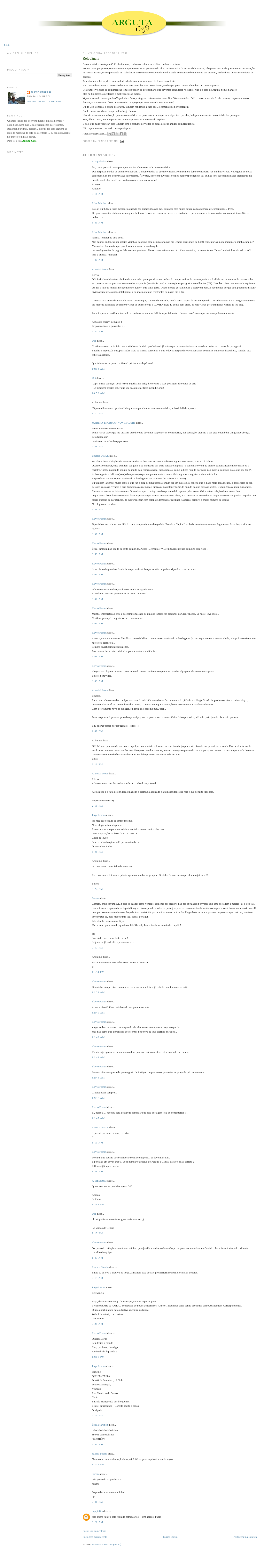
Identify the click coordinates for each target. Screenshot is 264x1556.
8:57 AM (97, 534)
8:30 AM (97, 1444)
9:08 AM (97, 656)
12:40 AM (98, 1012)
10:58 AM (98, 393)
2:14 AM (97, 1277)
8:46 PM (97, 1501)
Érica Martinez (100, 203)
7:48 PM (97, 446)
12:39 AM (98, 992)
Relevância (91, 58)
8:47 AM (97, 259)
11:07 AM (98, 1464)
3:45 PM (97, 851)
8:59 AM (97, 554)
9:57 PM (97, 947)
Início (7, 45)
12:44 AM (98, 1057)
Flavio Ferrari (99, 518)
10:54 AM (98, 368)
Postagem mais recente (95, 1536)
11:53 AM (98, 1204)
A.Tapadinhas (99, 161)
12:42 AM (98, 1037)
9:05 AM (97, 623)
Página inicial (170, 1536)
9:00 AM (97, 574)
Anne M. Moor (100, 269)
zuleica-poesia (99, 1453)
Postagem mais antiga (245, 1536)
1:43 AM (97, 1257)
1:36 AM (97, 1171)
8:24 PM (97, 888)
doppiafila (97, 1511)
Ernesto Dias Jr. (100, 455)
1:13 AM (97, 1142)
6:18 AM (97, 193)
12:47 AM (98, 1097)
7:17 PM (97, 1233)
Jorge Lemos (99, 814)
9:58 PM (97, 509)
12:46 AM (98, 1077)
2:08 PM (97, 731)
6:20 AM (97, 1522)
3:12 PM (97, 413)
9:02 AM (97, 599)
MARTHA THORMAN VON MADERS (113, 422)
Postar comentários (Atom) (106, 1544)
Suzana (96, 898)
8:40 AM (97, 222)
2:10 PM (97, 764)
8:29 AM (97, 1323)
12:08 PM (98, 1356)
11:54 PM (98, 971)
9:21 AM (97, 331)
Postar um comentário (94, 1530)
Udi (94, 340)
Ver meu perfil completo (44, 101)
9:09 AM (97, 681)
